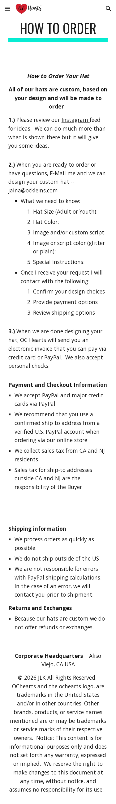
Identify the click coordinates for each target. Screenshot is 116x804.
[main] (58, 30)
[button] (7, 8)
